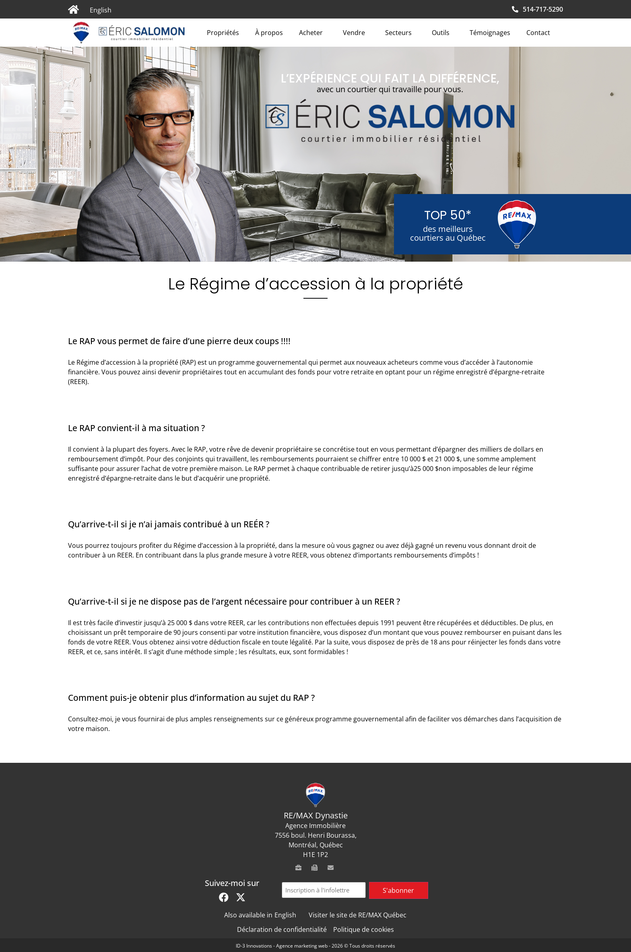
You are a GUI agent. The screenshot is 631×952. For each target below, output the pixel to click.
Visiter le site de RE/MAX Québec (357, 915)
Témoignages (490, 32)
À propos (269, 32)
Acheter (313, 32)
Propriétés (223, 32)
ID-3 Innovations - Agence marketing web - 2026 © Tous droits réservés (315, 945)
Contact (538, 32)
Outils (443, 32)
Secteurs (400, 32)
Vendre (356, 32)
